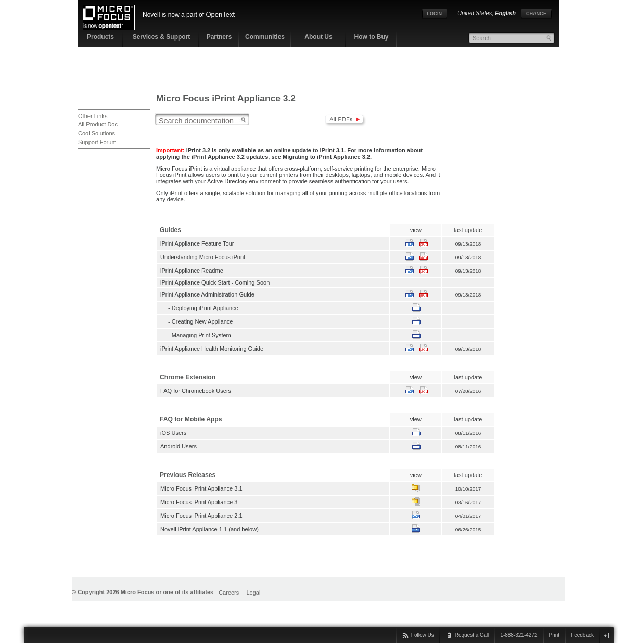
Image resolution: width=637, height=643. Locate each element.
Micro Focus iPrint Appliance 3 (198, 502)
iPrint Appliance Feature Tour (197, 243)
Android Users (178, 446)
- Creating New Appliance (196, 321)
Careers (229, 592)
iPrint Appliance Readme (191, 270)
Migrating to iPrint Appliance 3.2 (326, 156)
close (606, 635)
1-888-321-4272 (518, 635)
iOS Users (173, 433)
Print (554, 635)
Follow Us (422, 635)
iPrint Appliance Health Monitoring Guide (211, 348)
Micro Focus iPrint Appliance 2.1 (201, 515)
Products (100, 37)
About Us (318, 37)
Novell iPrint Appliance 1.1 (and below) (209, 529)
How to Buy (371, 37)
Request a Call (472, 635)
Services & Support (161, 37)
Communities (265, 37)
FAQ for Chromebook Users (195, 391)
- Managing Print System (195, 335)
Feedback (582, 635)
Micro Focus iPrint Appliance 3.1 (201, 488)
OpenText (220, 14)
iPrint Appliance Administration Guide (207, 294)
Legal (253, 592)
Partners (219, 37)
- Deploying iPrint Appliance (199, 308)
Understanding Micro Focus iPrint (202, 257)
